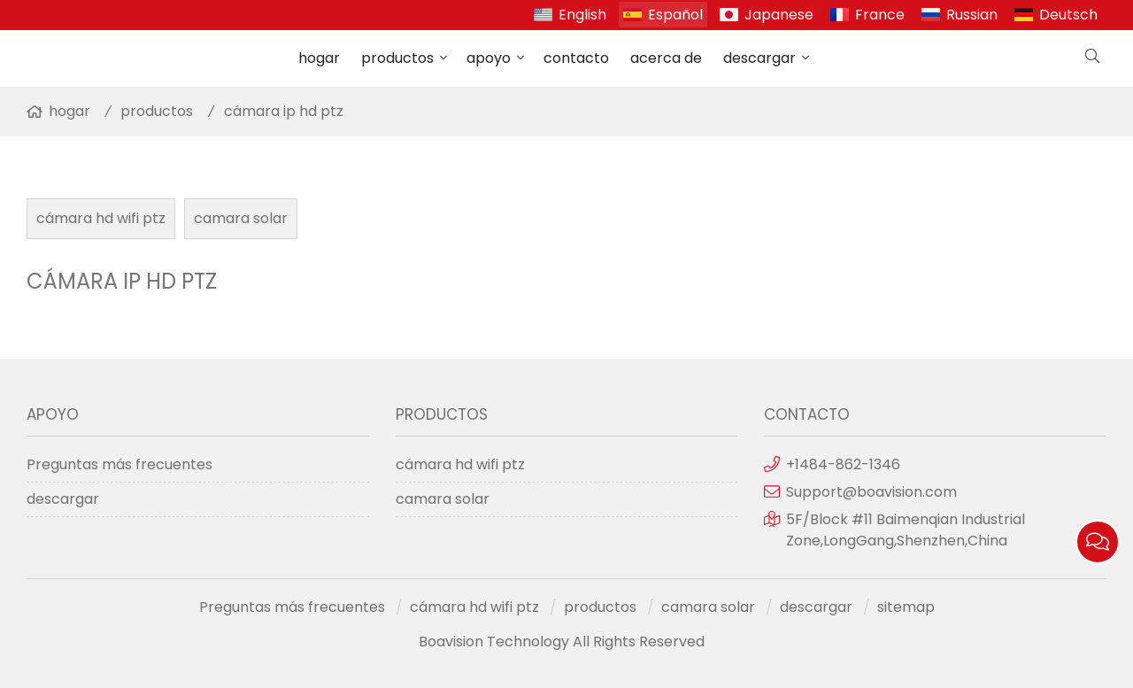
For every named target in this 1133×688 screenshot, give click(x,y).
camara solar (241, 218)
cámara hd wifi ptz (101, 218)
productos (397, 58)
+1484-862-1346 (843, 464)
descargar (759, 58)
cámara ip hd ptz (283, 111)
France (880, 14)
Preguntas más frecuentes (119, 464)
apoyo (488, 58)
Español (675, 14)
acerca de (666, 58)
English (582, 14)
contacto (576, 58)
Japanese (778, 14)
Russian (972, 14)
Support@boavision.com (871, 492)
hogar (319, 58)
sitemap (906, 607)
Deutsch (1068, 14)
